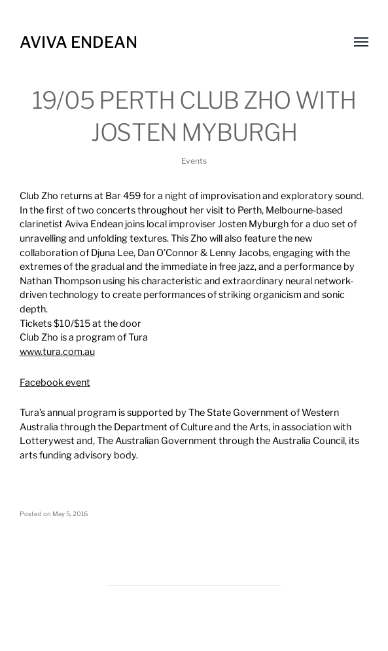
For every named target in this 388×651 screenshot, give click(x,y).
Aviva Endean (78, 42)
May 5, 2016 (70, 513)
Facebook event (55, 382)
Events (194, 161)
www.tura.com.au (57, 352)
